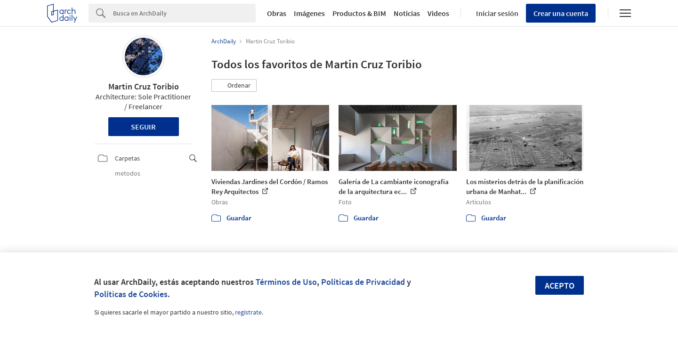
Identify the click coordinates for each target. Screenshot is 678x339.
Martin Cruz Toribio (143, 86)
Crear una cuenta (560, 13)
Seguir (143, 126)
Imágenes (309, 13)
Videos (438, 13)
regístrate (248, 312)
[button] (234, 85)
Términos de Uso (286, 281)
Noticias (407, 13)
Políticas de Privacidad (363, 281)
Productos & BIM (359, 13)
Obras (276, 13)
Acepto (559, 285)
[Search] (184, 13)
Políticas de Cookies (131, 294)
